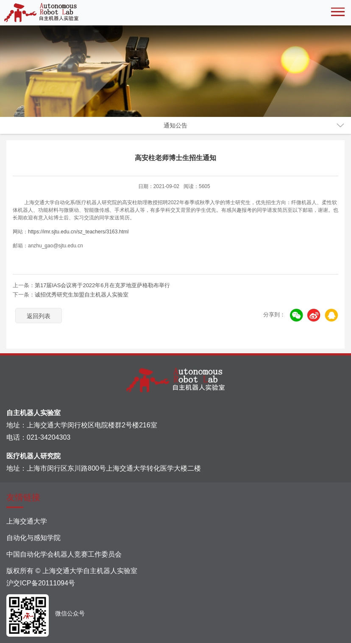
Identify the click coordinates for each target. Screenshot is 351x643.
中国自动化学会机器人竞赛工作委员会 (64, 554)
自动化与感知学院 (33, 537)
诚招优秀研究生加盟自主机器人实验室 (81, 294)
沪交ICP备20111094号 (40, 583)
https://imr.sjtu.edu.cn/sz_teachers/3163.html (78, 232)
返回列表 (38, 316)
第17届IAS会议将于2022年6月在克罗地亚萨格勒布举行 (102, 285)
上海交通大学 (26, 521)
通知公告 (175, 125)
